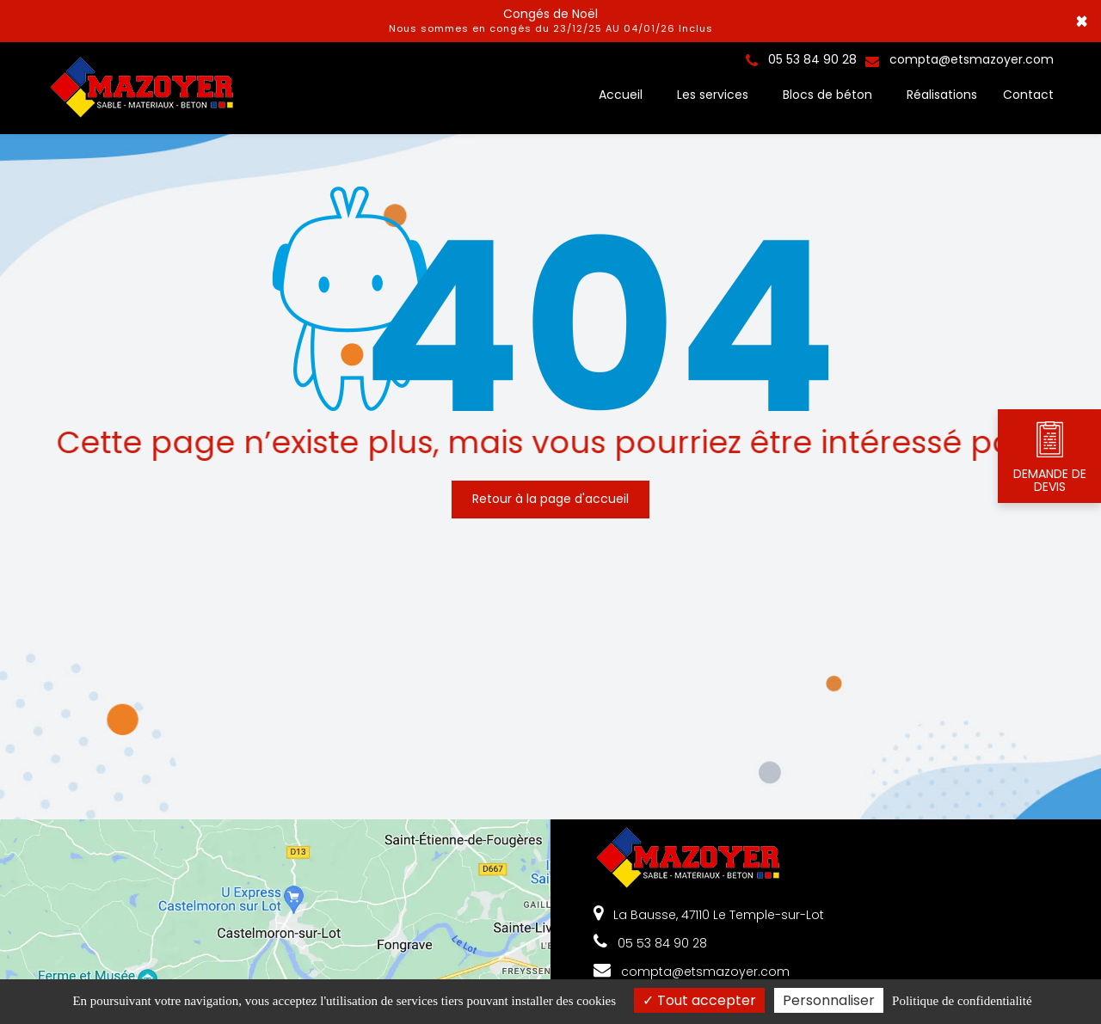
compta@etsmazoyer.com (959, 59)
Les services (712, 94)
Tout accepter (699, 1000)
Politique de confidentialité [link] (961, 1001)
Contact (1028, 94)
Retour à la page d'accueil (550, 493)
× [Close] (1081, 21)
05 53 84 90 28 (650, 943)
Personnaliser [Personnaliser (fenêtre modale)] (829, 1000)
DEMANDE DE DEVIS (1049, 456)
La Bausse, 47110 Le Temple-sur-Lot (709, 914)
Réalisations (942, 94)
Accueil (621, 94)
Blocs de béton (827, 94)
